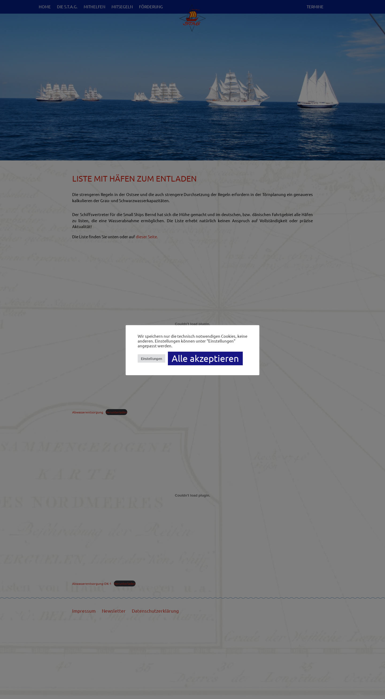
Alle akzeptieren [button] (205, 358)
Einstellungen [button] (151, 358)
